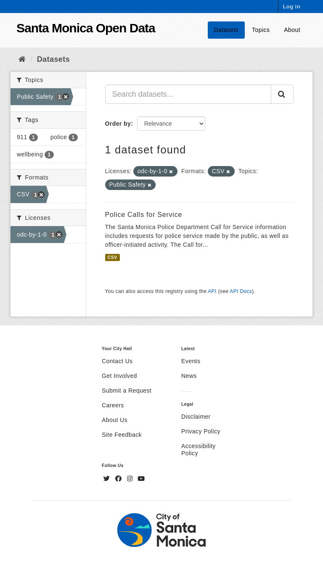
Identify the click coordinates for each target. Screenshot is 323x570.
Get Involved (119, 375)
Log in (291, 6)
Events (190, 361)
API (212, 291)
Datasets (226, 29)
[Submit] (282, 94)
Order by (118, 123)
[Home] (22, 59)
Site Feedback (122, 434)
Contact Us (117, 361)
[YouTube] (141, 479)
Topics (261, 29)
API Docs (241, 291)
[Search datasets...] (188, 94)
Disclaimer (196, 416)
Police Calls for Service (144, 214)
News (189, 375)
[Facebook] (119, 479)
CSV (112, 257)
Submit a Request (126, 390)
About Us (114, 420)
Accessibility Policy (198, 450)
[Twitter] (108, 479)
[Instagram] (130, 479)
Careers (113, 405)
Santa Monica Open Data (85, 28)
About (292, 29)
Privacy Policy (200, 431)
